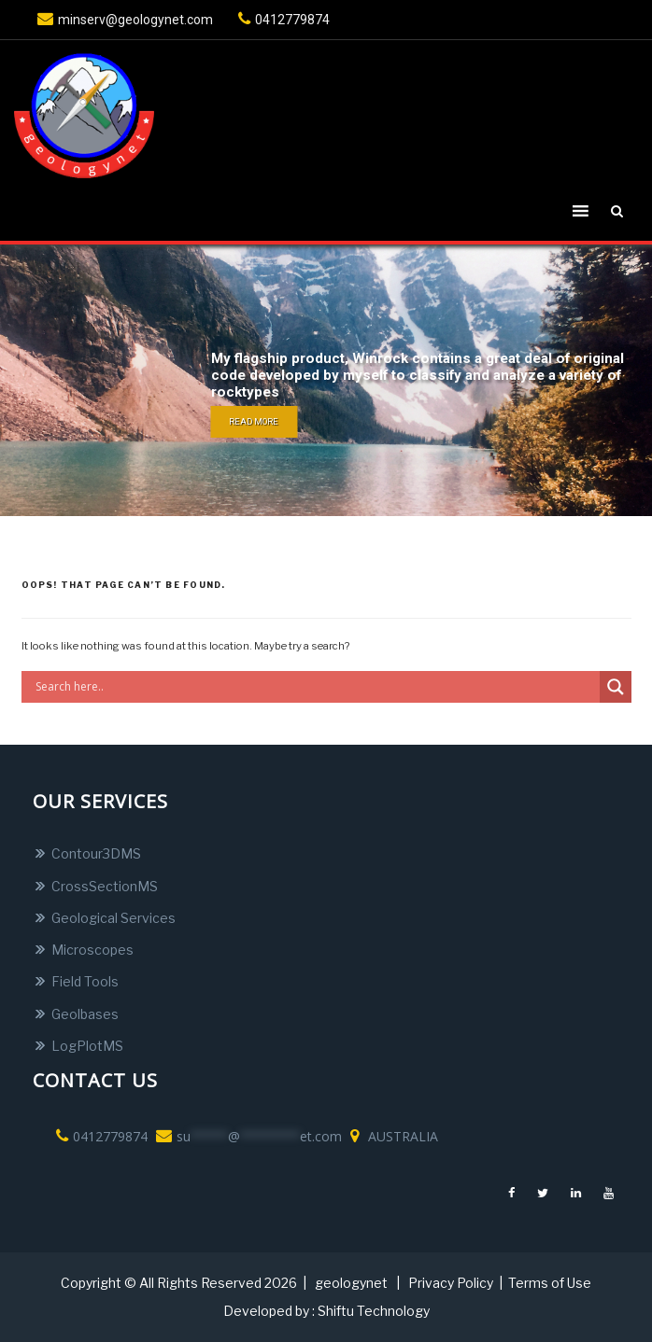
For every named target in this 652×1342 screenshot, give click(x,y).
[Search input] (315, 687)
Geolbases (85, 1014)
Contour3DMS (96, 853)
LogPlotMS (87, 1046)
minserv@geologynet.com (123, 19)
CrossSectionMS (104, 886)
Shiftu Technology (374, 1311)
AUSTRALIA (392, 1136)
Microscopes (92, 950)
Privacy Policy (450, 1283)
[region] (326, 380)
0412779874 (282, 19)
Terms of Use (549, 1283)
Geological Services (113, 918)
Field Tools (85, 981)
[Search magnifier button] (615, 687)
